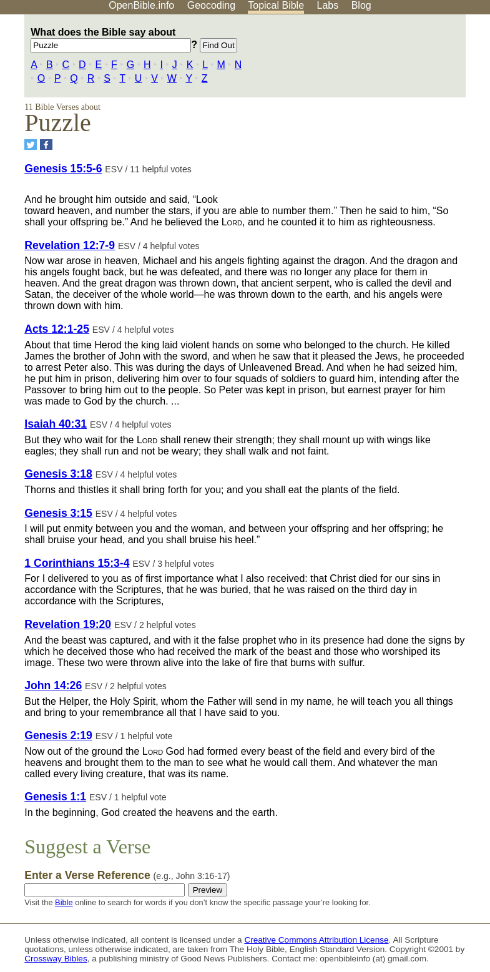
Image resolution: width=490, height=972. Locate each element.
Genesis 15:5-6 (63, 168)
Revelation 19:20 (67, 624)
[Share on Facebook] (46, 144)
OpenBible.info (141, 5)
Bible (63, 902)
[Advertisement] (364, 111)
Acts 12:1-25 (56, 329)
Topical (276, 5)
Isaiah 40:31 (55, 424)
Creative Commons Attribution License (316, 940)
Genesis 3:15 (58, 513)
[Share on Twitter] (30, 144)
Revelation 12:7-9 (69, 245)
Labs (328, 5)
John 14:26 (53, 685)
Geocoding (211, 5)
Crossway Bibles (55, 958)
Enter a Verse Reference (127, 875)
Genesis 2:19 (58, 735)
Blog (361, 5)
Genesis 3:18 (58, 474)
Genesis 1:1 (55, 796)
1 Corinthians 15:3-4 (76, 563)
